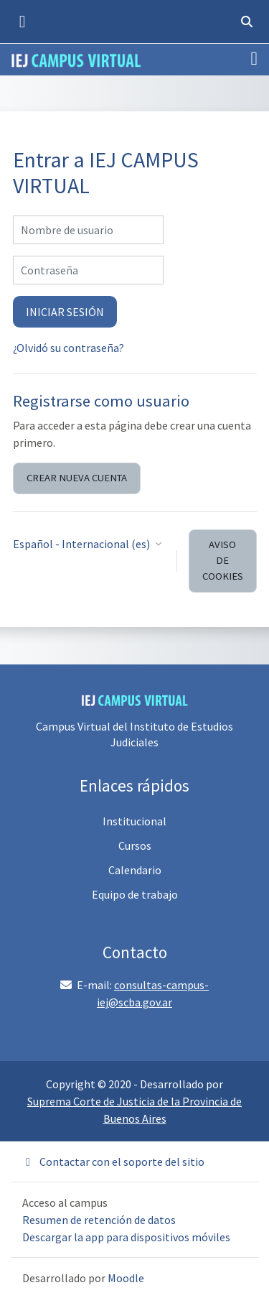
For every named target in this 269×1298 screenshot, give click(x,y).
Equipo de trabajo (135, 894)
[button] (246, 21)
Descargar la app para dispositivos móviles (126, 1237)
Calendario (134, 870)
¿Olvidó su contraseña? (68, 347)
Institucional (134, 821)
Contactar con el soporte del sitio (113, 1161)
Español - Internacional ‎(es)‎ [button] (82, 544)
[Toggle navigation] (254, 59)
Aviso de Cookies (222, 560)
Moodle (126, 1278)
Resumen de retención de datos (99, 1220)
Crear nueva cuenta (77, 477)
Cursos (134, 845)
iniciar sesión (65, 312)
